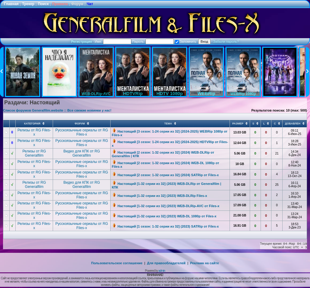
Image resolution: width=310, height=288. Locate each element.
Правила (60, 4)
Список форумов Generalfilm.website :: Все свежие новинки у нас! (57, 110)
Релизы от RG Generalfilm (34, 153)
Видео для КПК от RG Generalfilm (81, 153)
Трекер (28, 4)
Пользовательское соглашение (116, 263)
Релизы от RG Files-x (34, 132)
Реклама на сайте (204, 263)
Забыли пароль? (226, 41)
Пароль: (153, 41)
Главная (11, 4)
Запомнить (185, 41)
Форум (77, 4)
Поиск (43, 4)
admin (161, 270)
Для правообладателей (166, 263)
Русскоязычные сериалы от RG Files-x (81, 132)
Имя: (113, 41)
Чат (90, 4)
